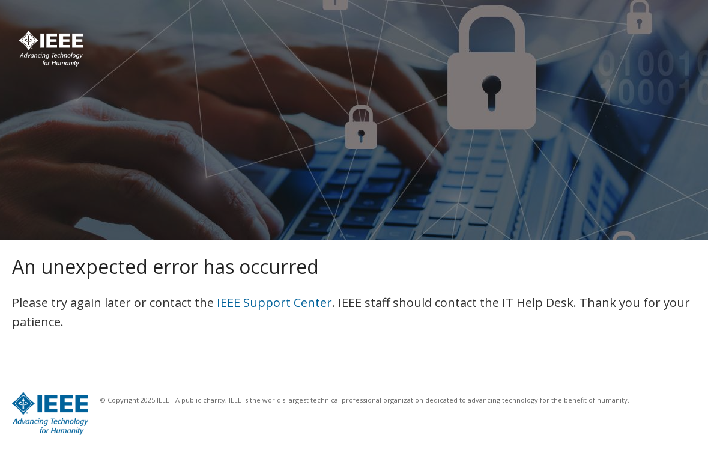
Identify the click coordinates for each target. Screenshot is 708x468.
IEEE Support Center (274, 302)
